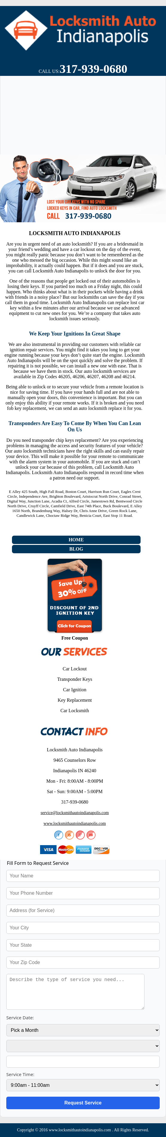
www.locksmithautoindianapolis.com (75, 823)
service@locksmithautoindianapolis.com (75, 812)
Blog (76, 548)
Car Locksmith (74, 710)
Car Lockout (75, 668)
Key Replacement (75, 700)
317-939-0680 (93, 69)
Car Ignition (74, 689)
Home (76, 539)
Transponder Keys (74, 679)
